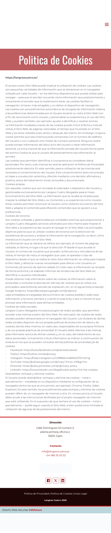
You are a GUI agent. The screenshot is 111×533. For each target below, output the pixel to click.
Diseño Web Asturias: (15, 509)
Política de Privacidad (36, 493)
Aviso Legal (80, 493)
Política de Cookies (61, 493)
